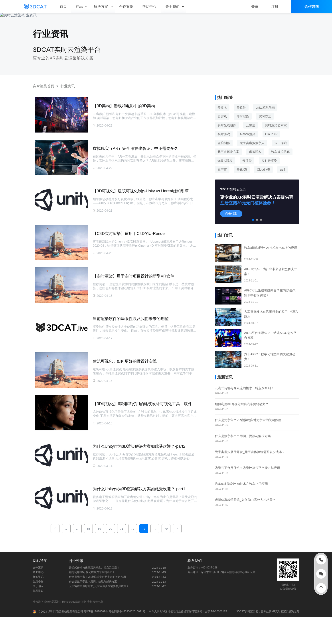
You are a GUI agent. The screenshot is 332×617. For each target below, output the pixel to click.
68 (88, 528)
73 (144, 528)
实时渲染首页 (43, 86)
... (77, 528)
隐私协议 (38, 590)
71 (121, 528)
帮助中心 (38, 572)
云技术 (222, 107)
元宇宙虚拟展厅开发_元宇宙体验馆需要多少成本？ (250, 452)
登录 (254, 6)
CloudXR (271, 134)
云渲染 (247, 160)
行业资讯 (68, 86)
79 (166, 528)
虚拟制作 (223, 143)
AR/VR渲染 (247, 134)
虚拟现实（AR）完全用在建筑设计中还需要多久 (135, 148)
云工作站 (280, 143)
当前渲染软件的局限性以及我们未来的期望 (131, 318)
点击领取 (231, 213)
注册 (274, 6)
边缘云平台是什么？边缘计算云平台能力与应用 (247, 468)
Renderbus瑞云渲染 (74, 601)
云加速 (250, 125)
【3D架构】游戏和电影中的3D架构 (124, 106)
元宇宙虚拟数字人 (252, 143)
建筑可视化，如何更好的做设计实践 (125, 361)
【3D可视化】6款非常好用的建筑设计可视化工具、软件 (142, 404)
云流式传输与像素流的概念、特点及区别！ (244, 388)
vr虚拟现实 (225, 160)
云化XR (242, 169)
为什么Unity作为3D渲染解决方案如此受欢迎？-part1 (139, 489)
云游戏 (222, 116)
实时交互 (265, 116)
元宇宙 (222, 169)
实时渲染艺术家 (276, 125)
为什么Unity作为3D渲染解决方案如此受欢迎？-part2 (139, 446)
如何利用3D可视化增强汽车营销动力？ (242, 404)
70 (110, 528)
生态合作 (38, 581)
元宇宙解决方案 (228, 152)
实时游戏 (223, 134)
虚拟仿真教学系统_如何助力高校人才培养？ (245, 500)
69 (99, 528)
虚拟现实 (255, 152)
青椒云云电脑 (96, 601)
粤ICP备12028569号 (95, 611)
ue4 (282, 169)
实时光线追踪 (226, 125)
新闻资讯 (38, 576)
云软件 (241, 107)
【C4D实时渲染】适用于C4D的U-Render (129, 233)
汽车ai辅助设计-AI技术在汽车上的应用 (241, 484)
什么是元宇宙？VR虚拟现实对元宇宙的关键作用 (248, 420)
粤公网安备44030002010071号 (126, 611)
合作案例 (38, 567)
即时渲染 (243, 116)
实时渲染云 (251, 611)
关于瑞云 (38, 586)
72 (132, 528)
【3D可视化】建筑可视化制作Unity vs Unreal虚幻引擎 (141, 191)
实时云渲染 (269, 160)
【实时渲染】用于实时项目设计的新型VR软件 (133, 276)
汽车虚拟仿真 (280, 152)
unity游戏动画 (265, 107)
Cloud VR (263, 169)
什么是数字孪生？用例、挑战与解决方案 (243, 436)
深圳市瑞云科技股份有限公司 (65, 611)
